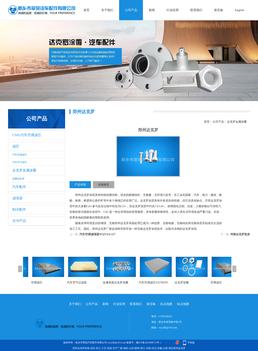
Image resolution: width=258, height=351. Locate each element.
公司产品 (131, 10)
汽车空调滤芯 (19, 154)
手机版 (191, 342)
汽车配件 (19, 187)
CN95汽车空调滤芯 (26, 135)
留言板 (218, 10)
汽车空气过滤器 (77, 282)
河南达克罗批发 (240, 234)
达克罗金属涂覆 (24, 170)
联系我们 (196, 10)
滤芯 (15, 146)
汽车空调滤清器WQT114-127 (97, 234)
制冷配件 (19, 209)
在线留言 (103, 184)
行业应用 (172, 10)
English (239, 10)
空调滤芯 (36, 282)
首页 (86, 10)
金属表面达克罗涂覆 (115, 282)
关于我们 (107, 10)
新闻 (152, 10)
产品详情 (80, 184)
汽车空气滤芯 (19, 162)
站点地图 (166, 304)
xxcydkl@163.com (168, 327)
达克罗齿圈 (182, 282)
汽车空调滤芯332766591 (153, 282)
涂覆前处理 (18, 178)
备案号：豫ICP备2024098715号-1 (143, 342)
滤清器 (17, 198)
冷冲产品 (19, 221)
